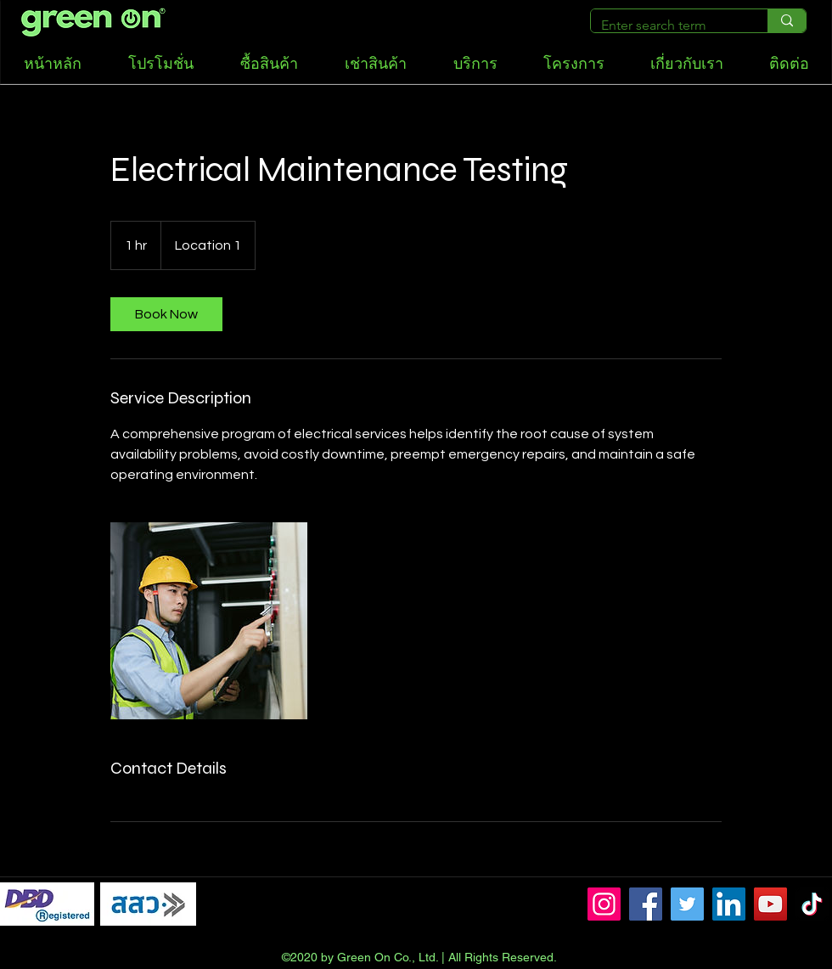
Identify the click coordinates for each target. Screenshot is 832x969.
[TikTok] (812, 904)
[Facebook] (645, 904)
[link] (166, 314)
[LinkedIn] (728, 904)
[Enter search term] (666, 25)
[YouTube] (770, 904)
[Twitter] (687, 904)
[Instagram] (604, 904)
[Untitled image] (208, 620)
